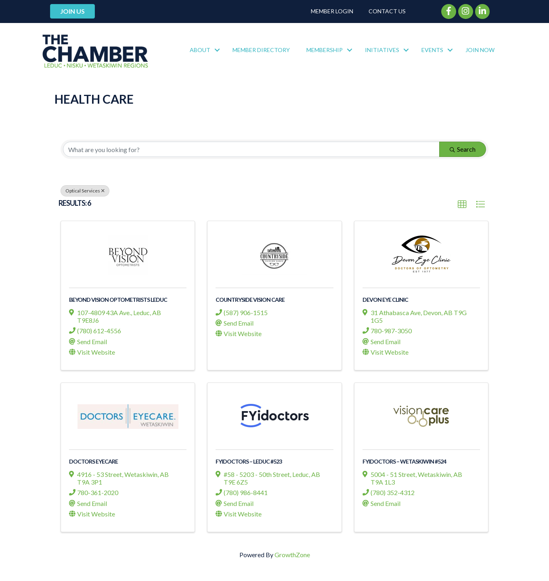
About (200, 49)
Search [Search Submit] (463, 149)
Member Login (332, 11)
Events (432, 49)
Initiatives (382, 49)
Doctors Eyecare (93, 461)
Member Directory (261, 49)
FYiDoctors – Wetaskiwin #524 (404, 461)
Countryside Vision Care (250, 299)
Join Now (480, 49)
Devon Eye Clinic (385, 299)
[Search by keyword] (251, 149)
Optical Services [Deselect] (85, 191)
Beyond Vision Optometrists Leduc (118, 299)
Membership (324, 49)
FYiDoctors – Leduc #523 (249, 461)
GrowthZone (292, 554)
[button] (462, 204)
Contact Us (387, 11)
